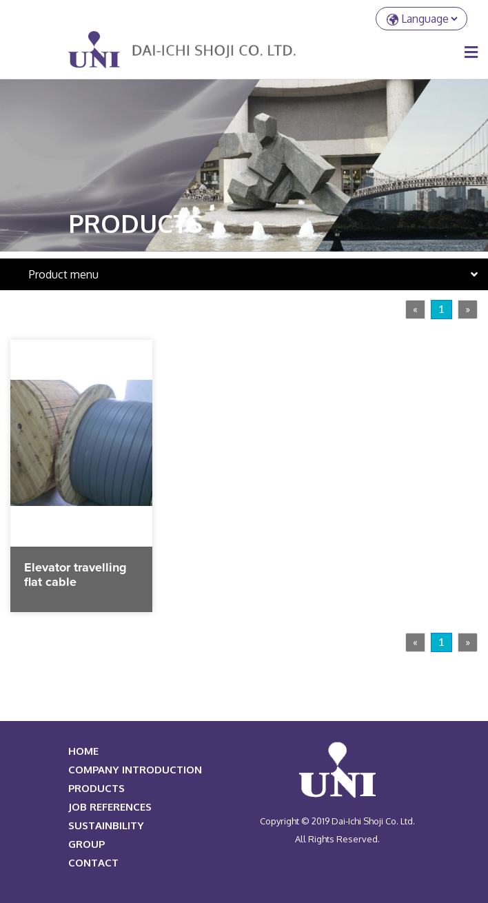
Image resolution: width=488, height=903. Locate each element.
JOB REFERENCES (110, 806)
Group (86, 844)
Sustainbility (106, 825)
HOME (83, 751)
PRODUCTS (96, 788)
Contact (93, 862)
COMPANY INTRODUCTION (135, 769)
